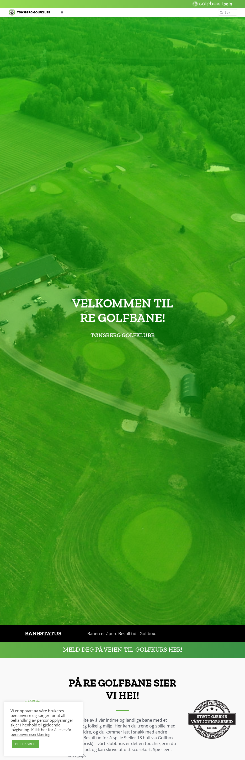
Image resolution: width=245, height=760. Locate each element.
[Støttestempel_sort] (212, 696)
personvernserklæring (30, 734)
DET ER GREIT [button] (25, 744)
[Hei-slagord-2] (33, 696)
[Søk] (227, 12)
